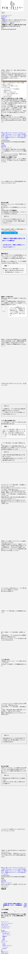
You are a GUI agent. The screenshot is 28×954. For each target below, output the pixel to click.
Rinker (8, 140)
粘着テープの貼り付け (10, 92)
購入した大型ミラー (8, 84)
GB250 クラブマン (7, 945)
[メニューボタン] (3, 12)
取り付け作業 (6, 87)
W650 (3, 944)
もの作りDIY (5, 933)
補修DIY (12, 23)
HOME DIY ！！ (5, 23)
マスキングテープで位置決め (11, 89)
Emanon (7, 927)
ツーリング (5, 947)
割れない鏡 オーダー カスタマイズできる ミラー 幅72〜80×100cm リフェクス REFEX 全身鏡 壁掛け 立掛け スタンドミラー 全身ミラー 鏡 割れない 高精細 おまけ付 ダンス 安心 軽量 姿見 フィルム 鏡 (14, 136)
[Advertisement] (14, 43)
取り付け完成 (7, 96)
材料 (3, 939)
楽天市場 (3, 146)
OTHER (4, 948)
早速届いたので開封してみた (10, 85)
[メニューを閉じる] (0, 929)
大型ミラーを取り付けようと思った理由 (13, 82)
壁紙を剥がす (7, 90)
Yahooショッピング (6, 147)
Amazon (3, 145)
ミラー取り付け (8, 95)
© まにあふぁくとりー (6, 926)
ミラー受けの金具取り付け (11, 93)
